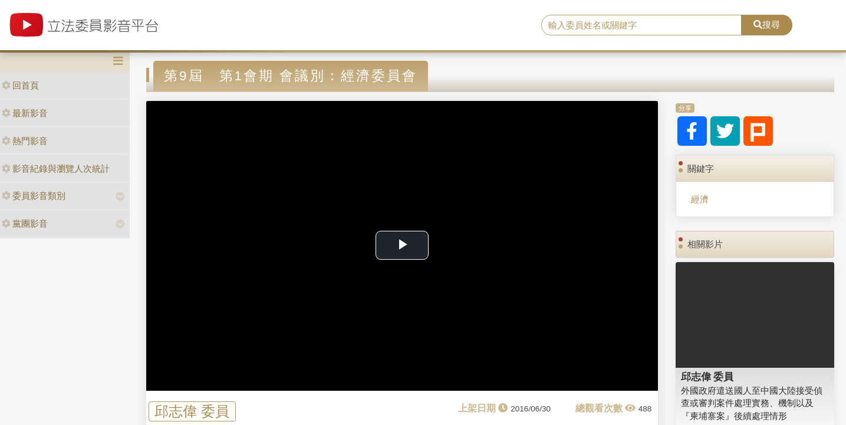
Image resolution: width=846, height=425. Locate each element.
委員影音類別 (33, 196)
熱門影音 (25, 141)
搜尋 (766, 24)
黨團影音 (25, 223)
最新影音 (25, 113)
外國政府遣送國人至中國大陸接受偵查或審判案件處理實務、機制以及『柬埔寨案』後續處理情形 (751, 403)
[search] (641, 25)
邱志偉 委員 (191, 411)
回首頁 (20, 85)
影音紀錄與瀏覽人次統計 (56, 169)
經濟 (700, 199)
